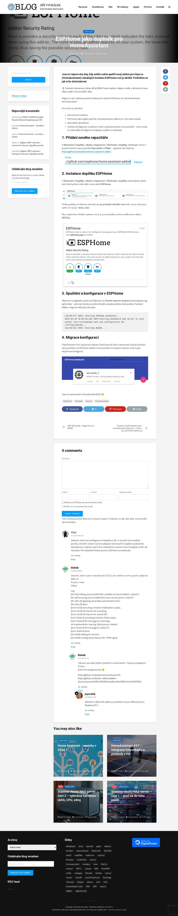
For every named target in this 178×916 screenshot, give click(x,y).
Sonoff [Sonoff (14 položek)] (79, 877)
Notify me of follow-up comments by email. (83, 502)
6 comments (77, 771)
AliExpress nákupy (19, 95)
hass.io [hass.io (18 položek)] (93, 859)
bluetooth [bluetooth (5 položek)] (96, 851)
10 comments (133, 817)
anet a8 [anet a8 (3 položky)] (89, 846)
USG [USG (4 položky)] (105, 882)
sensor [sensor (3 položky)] (108, 873)
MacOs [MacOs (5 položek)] (104, 864)
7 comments (79, 817)
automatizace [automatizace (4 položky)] (82, 851)
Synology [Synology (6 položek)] (107, 877)
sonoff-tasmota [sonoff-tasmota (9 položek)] (92, 877)
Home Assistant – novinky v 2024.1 (77, 748)
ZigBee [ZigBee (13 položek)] (69, 891)
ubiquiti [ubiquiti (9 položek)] (80, 882)
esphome (67, 401)
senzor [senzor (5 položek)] (69, 877)
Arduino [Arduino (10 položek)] (107, 846)
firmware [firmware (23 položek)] (70, 859)
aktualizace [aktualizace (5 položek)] (70, 846)
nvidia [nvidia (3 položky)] (68, 873)
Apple (136, 7)
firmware (79, 401)
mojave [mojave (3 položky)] (69, 868)
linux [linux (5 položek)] (96, 864)
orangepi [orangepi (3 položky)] (78, 873)
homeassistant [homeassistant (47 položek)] (72, 864)
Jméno (65, 492)
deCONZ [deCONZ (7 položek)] (107, 851)
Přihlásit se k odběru (25, 191)
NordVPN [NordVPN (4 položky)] (105, 868)
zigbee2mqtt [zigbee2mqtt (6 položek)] (81, 891)
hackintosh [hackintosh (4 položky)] (81, 859)
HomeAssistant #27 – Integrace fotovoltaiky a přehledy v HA (128, 750)
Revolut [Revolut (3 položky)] (89, 873)
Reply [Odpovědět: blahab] (73, 647)
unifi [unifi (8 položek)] (98, 882)
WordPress (109, 907)
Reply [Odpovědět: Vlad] (73, 559)
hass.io (89, 401)
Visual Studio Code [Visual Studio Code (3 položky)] (74, 886)
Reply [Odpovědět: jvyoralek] (87, 714)
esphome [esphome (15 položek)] (90, 855)
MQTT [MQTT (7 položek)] (79, 868)
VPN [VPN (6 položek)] (88, 886)
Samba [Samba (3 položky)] (99, 873)
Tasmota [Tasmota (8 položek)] (70, 882)
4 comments (88, 53)
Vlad (73, 532)
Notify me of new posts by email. (78, 506)
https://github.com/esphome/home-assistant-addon (86, 151)
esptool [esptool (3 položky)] (101, 855)
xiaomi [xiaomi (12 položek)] (103, 886)
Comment (66, 458)
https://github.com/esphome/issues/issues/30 (99, 675)
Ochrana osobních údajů (117, 910)
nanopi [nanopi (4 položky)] (88, 868)
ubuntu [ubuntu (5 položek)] (90, 882)
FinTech (148, 7)
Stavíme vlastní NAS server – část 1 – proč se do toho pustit (131, 796)
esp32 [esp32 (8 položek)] (68, 855)
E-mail (94, 492)
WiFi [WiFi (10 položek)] (95, 886)
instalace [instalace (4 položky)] (86, 864)
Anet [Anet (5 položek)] (81, 846)
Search (28, 80)
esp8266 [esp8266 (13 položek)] (78, 855)
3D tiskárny (122, 7)
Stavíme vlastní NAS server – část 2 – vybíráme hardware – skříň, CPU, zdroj (78, 796)
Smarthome (98, 7)
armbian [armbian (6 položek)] (69, 851)
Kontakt (160, 7)
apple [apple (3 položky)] (98, 846)
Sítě (110, 7)
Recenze (83, 7)
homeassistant (101, 401)
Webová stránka (125, 492)
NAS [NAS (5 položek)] (96, 868)
